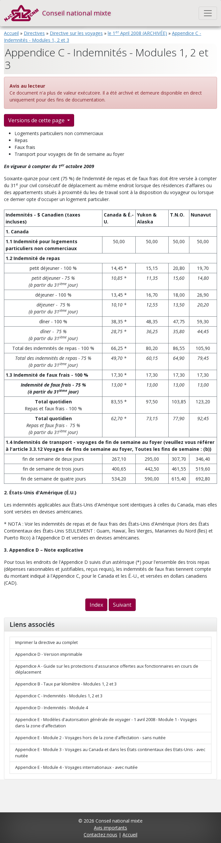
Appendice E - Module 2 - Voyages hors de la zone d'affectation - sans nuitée (90, 738)
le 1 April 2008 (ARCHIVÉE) (137, 33)
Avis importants (110, 828)
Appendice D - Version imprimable (48, 654)
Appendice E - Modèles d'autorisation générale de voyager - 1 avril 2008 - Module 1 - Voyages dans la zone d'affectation (106, 723)
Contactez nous (100, 834)
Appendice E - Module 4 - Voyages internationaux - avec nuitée (76, 767)
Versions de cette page (37, 120)
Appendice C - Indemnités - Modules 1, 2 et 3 (58, 696)
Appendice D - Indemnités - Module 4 (51, 708)
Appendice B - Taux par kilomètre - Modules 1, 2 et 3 (66, 684)
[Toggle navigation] (208, 13)
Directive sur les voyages (76, 33)
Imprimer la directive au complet (46, 642)
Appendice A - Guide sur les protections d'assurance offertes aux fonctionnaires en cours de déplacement (106, 669)
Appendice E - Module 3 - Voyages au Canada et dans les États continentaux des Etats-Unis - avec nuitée (110, 753)
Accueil (11, 33)
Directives (34, 33)
